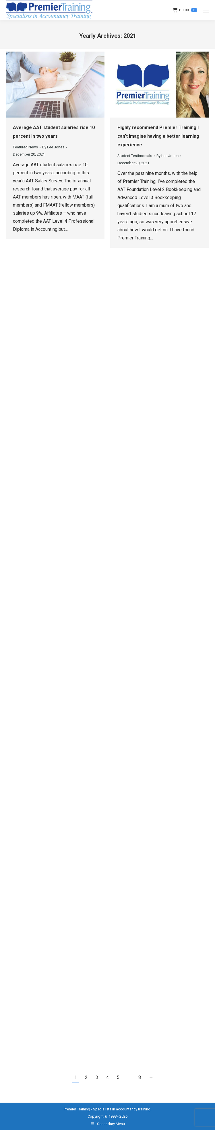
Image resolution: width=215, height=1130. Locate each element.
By (53, 147)
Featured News (25, 147)
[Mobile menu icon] (205, 10)
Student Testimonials (134, 156)
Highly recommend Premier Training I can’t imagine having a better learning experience (158, 136)
